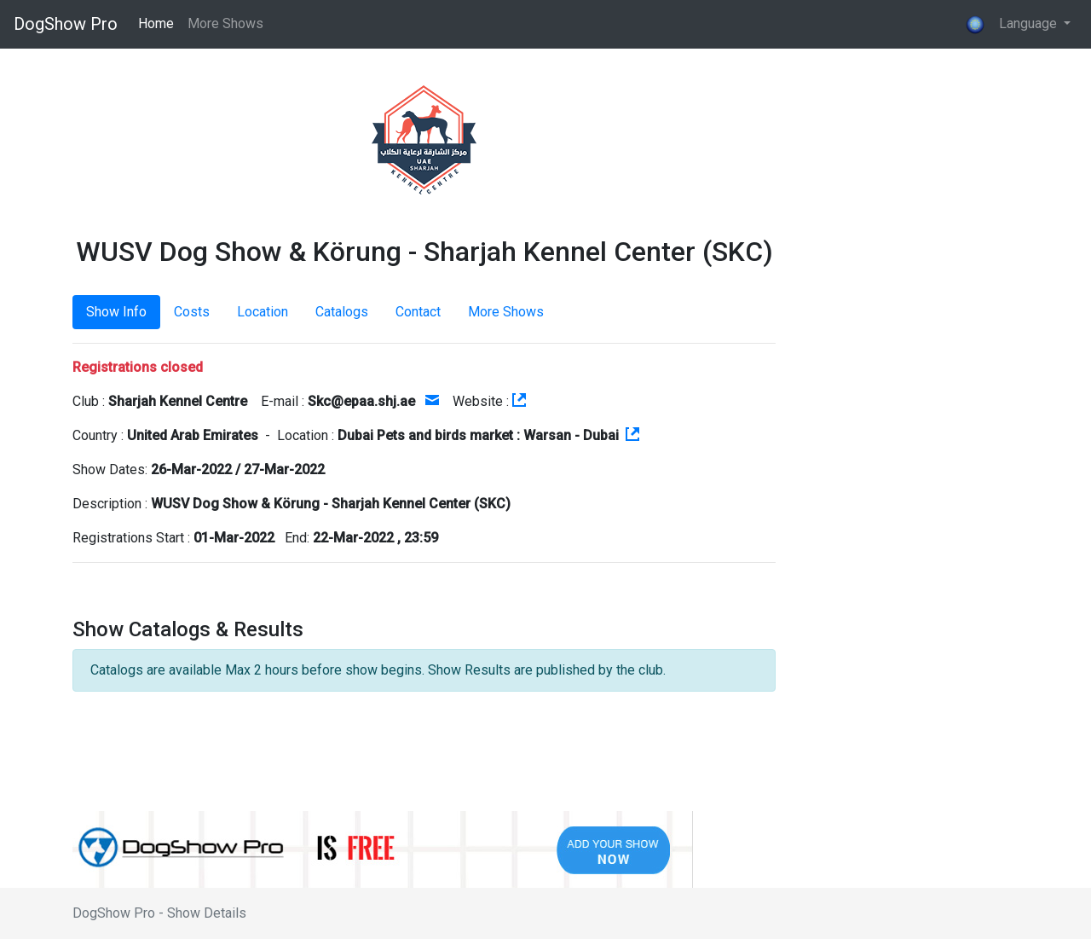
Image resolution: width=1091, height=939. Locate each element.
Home (156, 23)
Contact (418, 312)
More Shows (225, 23)
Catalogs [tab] (341, 312)
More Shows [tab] (506, 312)
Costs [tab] (192, 312)
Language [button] (1012, 24)
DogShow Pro (66, 24)
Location (262, 312)
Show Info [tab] (116, 312)
